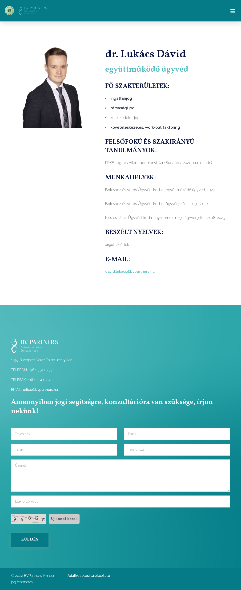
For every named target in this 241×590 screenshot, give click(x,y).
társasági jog (122, 108)
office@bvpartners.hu (40, 390)
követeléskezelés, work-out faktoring (145, 127)
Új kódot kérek (64, 519)
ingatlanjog (121, 98)
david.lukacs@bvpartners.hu (130, 271)
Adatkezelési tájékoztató (89, 575)
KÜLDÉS (30, 540)
